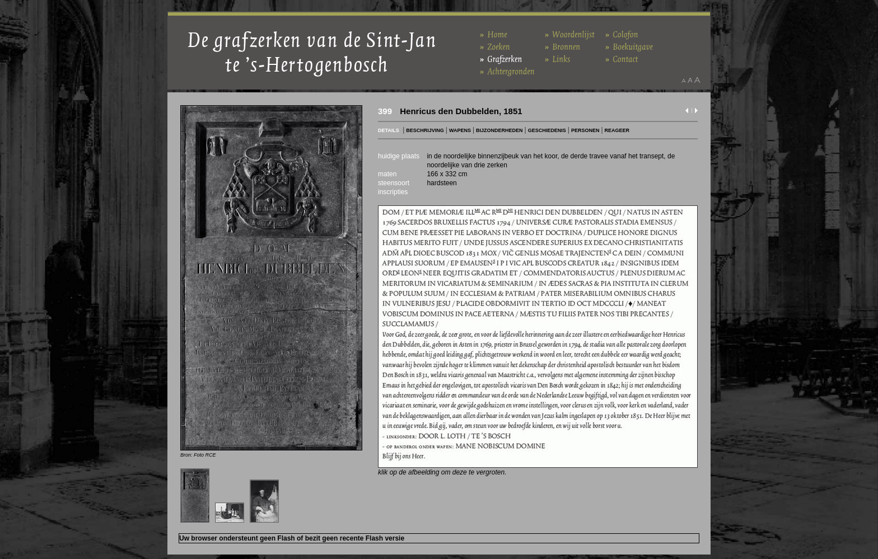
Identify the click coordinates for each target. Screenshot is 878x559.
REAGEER (617, 130)
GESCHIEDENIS (547, 130)
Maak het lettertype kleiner (683, 80)
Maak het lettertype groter (697, 80)
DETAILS (388, 130)
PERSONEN (585, 130)
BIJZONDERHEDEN (499, 130)
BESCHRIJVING (425, 130)
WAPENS (460, 130)
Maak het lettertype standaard (690, 80)
